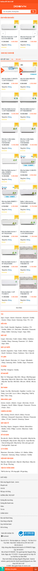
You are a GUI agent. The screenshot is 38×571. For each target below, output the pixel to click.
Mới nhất (18, 59)
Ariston (3, 403)
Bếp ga (23, 377)
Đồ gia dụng (24, 471)
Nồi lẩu (28, 381)
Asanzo (4, 320)
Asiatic (8, 403)
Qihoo (3, 419)
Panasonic (19, 318)
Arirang (7, 415)
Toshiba (32, 318)
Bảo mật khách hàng (6, 518)
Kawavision (19, 417)
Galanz (20, 339)
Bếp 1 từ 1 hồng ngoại (7, 377)
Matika (4, 429)
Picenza (33, 405)
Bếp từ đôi (12, 379)
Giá (12, 59)
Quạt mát (14, 445)
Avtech (12, 415)
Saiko (31, 429)
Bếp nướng (5, 379)
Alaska (31, 341)
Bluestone (25, 429)
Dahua (22, 415)
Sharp (9, 320)
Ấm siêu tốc (4, 438)
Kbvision (26, 417)
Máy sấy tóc (21, 441)
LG (32, 320)
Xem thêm (19, 308)
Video (2, 506)
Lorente (19, 429)
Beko (28, 332)
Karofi (3, 353)
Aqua (2, 318)
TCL (29, 320)
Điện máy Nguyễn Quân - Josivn (10, 482)
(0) (2, 569)
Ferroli (32, 403)
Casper (7, 318)
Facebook (6, 536)
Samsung (19, 320)
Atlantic (14, 403)
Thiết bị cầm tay (5, 471)
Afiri (2, 415)
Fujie (15, 351)
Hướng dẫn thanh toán (7, 503)
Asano (14, 320)
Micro (19, 393)
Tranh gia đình (6, 445)
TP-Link (8, 419)
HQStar (25, 351)
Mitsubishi (25, 329)
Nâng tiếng (25, 393)
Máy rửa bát (13, 441)
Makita (26, 452)
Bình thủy (16, 438)
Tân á (26, 353)
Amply (3, 391)
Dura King (3, 426)
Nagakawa (19, 327)
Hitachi (8, 360)
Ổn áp (5, 464)
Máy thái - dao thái (7, 381)
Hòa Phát (3, 370)
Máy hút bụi (17, 443)
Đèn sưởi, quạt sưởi (28, 443)
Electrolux (18, 329)
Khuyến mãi (4, 485)
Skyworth (26, 318)
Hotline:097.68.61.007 (6, 2)
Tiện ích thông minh (7, 443)
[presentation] (3, 33)
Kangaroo (31, 351)
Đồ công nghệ (15, 471)
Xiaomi (12, 318)
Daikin (8, 332)
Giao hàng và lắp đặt (6, 521)
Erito (2, 327)
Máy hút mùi (31, 379)
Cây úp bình (23, 438)
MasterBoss (29, 426)
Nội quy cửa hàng (6, 491)
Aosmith (3, 351)
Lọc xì (14, 393)
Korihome (9, 353)
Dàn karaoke (15, 391)
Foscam (27, 415)
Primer (4, 407)
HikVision (4, 417)
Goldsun (17, 452)
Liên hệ (3, 488)
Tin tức (3, 509)
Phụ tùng (11, 464)
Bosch (17, 415)
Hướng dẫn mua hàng (7, 500)
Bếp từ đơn (19, 379)
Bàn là (11, 438)
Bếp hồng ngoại (31, 377)
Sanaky (16, 370)
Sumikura (25, 327)
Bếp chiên (17, 377)
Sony (25, 320)
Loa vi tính (9, 393)
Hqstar (10, 426)
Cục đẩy (8, 391)
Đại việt (32, 353)
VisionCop (21, 419)
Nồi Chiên (16, 381)
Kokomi (22, 426)
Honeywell (12, 417)
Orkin (8, 429)
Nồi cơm (22, 381)
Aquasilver (10, 351)
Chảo (25, 379)
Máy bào (3, 462)
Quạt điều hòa (30, 441)
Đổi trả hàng (4, 527)
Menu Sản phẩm (12, 569)
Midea (9, 329)
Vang (10, 396)
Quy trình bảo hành (6, 524)
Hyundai (12, 327)
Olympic (20, 405)
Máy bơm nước (11, 462)
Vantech (14, 419)
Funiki (6, 327)
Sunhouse (21, 353)
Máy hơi (19, 462)
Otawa (15, 353)
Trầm (6, 396)
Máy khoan (26, 462)
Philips (13, 429)
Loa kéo (29, 391)
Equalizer (23, 391)
